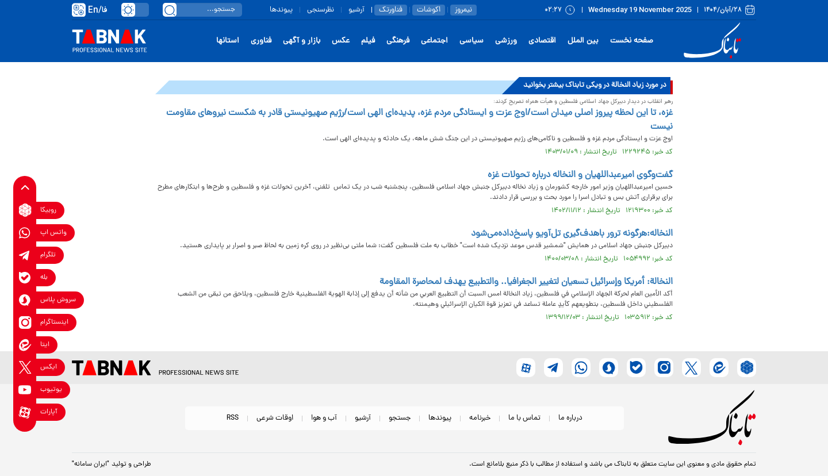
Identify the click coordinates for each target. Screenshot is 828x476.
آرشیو (356, 10)
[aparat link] (25, 412)
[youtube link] (25, 389)
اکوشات (428, 10)
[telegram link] (25, 255)
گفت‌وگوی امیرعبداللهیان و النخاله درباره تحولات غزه (580, 175)
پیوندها (281, 10)
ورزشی (506, 41)
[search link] (170, 10)
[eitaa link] (25, 344)
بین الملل (583, 41)
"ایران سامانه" (90, 464)
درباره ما (570, 418)
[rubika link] (25, 210)
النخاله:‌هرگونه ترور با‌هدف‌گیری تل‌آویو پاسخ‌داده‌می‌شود (572, 234)
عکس (341, 41)
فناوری (261, 41)
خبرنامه (479, 418)
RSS (233, 418)
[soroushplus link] (25, 300)
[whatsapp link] (25, 232)
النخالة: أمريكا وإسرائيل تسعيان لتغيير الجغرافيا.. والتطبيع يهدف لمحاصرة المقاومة (526, 282)
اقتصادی (542, 41)
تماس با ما (524, 418)
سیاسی (471, 41)
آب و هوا (324, 418)
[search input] (202, 10)
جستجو (400, 418)
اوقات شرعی (274, 418)
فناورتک (390, 10)
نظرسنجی (320, 10)
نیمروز (463, 10)
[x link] (25, 367)
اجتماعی (434, 41)
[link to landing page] (714, 41)
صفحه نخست (631, 41)
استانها (227, 41)
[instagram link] (25, 322)
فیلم (368, 41)
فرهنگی (397, 41)
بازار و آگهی (301, 41)
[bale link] (25, 277)
